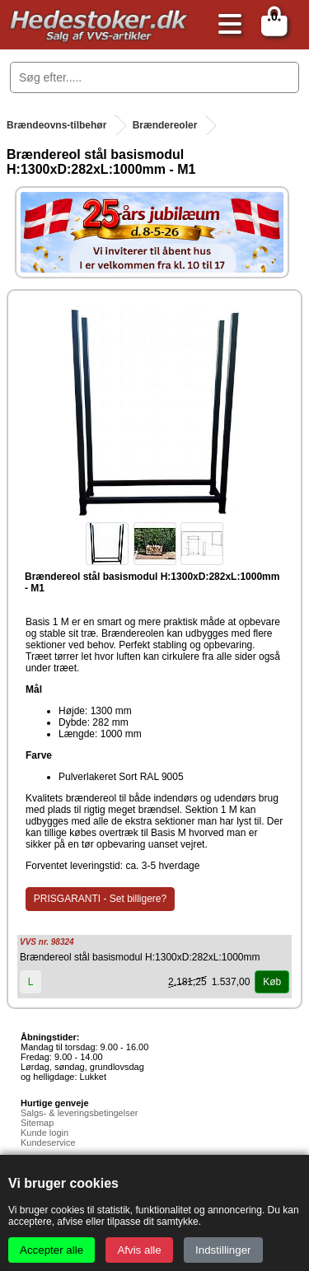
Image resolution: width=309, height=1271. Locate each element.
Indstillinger (222, 1250)
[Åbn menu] (225, 25)
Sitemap (37, 1123)
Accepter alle (51, 1250)
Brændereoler (165, 125)
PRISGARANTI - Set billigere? (100, 898)
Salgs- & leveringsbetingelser (79, 1113)
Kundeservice (48, 1142)
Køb (272, 982)
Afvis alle (139, 1250)
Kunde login (44, 1133)
